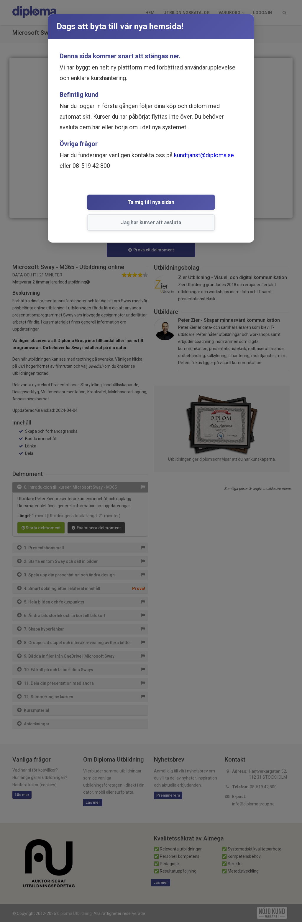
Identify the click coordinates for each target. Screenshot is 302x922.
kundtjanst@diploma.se (204, 155)
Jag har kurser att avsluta (186, 203)
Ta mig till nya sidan (108, 203)
